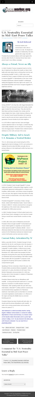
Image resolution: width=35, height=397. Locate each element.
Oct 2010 (8, 30)
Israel (27, 327)
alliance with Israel (10, 327)
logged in (11, 374)
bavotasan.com (24, 395)
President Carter (21, 330)
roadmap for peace (7, 332)
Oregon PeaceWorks (7, 37)
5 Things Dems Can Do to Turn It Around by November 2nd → (26, 341)
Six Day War (16, 332)
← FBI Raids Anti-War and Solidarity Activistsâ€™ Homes (8, 341)
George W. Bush (20, 327)
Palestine (13, 330)
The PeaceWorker (17, 393)
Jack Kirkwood (5, 330)
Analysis (4, 30)
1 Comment (24, 37)
